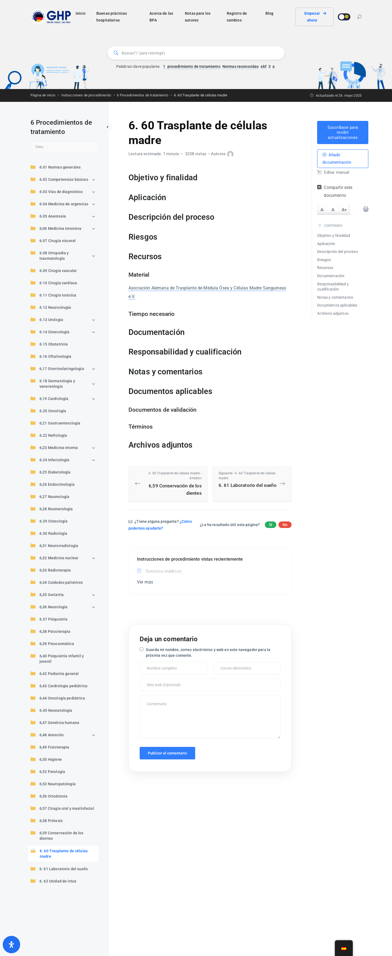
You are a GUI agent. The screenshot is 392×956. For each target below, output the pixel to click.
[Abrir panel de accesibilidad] (11, 944)
